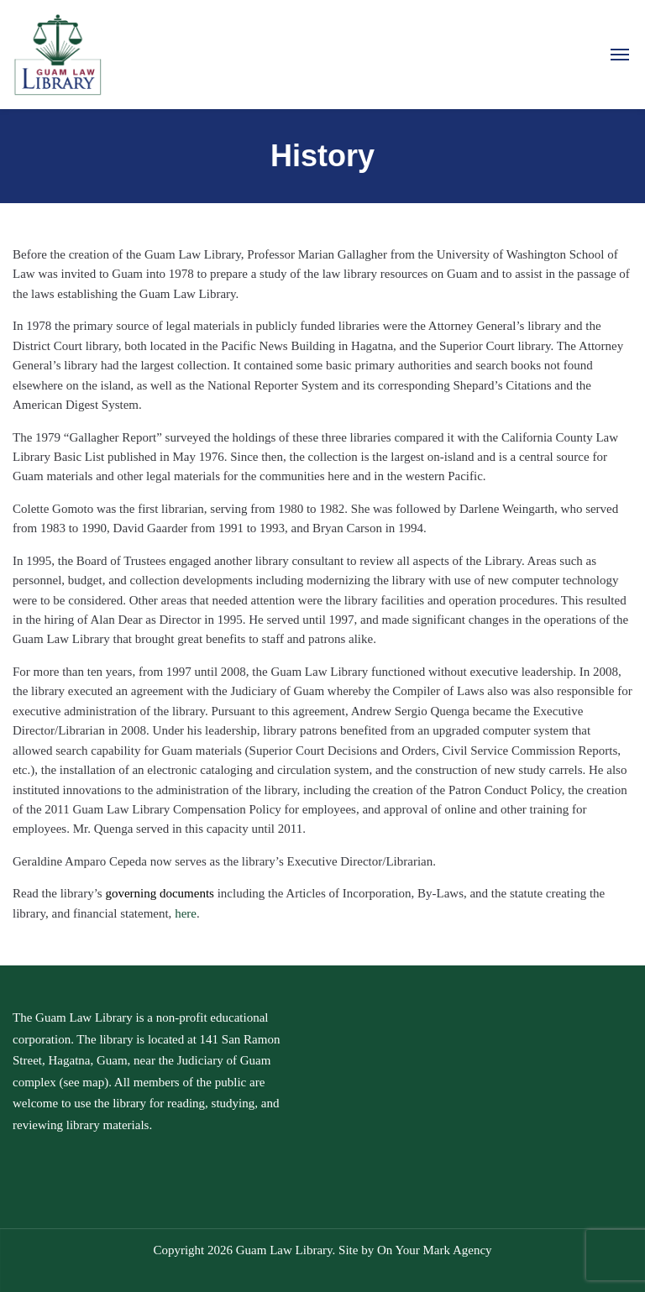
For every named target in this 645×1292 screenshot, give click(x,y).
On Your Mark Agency (434, 1250)
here (186, 913)
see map (83, 1082)
